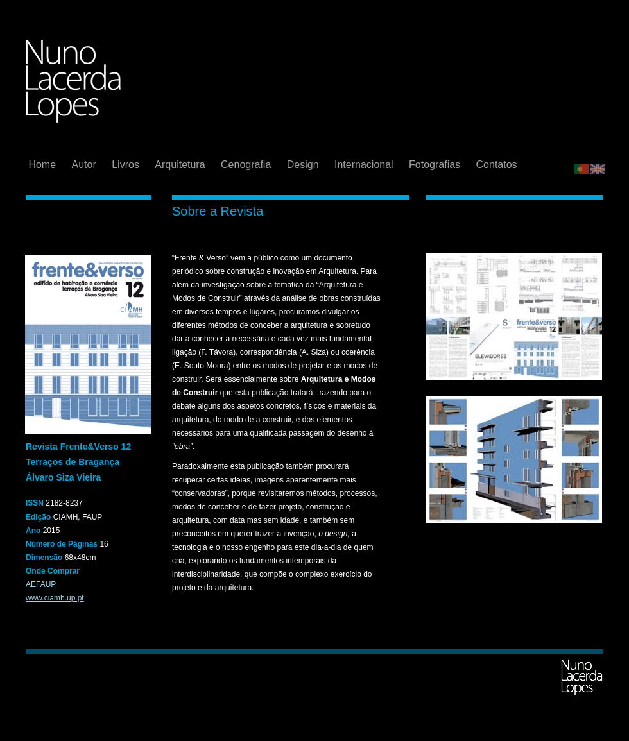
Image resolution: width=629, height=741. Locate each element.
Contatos (496, 164)
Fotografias (436, 164)
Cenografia (247, 164)
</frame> (589, 134)
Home (43, 164)
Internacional (365, 164)
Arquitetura (181, 164)
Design (304, 164)
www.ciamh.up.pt (55, 597)
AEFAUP (41, 584)
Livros (127, 164)
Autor (85, 164)
